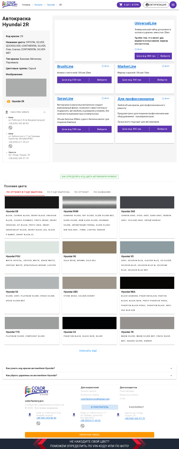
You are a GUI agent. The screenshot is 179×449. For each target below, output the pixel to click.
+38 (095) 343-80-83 (18, 123)
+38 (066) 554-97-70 (18, 158)
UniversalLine (146, 23)
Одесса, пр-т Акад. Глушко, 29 (134, 414)
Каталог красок (88, 391)
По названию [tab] (102, 192)
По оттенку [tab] (81, 192)
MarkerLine (127, 66)
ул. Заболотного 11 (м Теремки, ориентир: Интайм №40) (24, 137)
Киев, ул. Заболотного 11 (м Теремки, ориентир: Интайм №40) (93, 415)
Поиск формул (127, 391)
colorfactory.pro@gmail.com (95, 399)
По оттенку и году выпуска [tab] (24, 192)
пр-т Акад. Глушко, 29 (19, 155)
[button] (26, 112)
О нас (122, 398)
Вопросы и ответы (90, 395)
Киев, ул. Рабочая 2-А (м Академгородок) (48, 414)
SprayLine (65, 99)
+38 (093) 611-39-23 (18, 142)
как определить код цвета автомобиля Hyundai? (89, 176)
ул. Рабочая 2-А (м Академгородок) (26, 120)
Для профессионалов (136, 99)
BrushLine (65, 66)
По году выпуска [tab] (58, 192)
